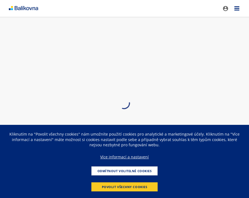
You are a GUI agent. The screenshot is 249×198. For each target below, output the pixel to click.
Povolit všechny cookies (124, 187)
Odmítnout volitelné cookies (124, 171)
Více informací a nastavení (124, 157)
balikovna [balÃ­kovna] (23, 8)
